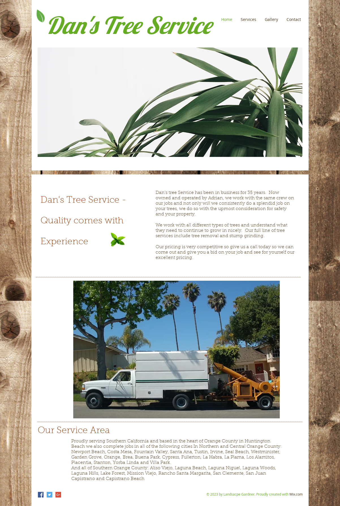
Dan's (71, 25)
